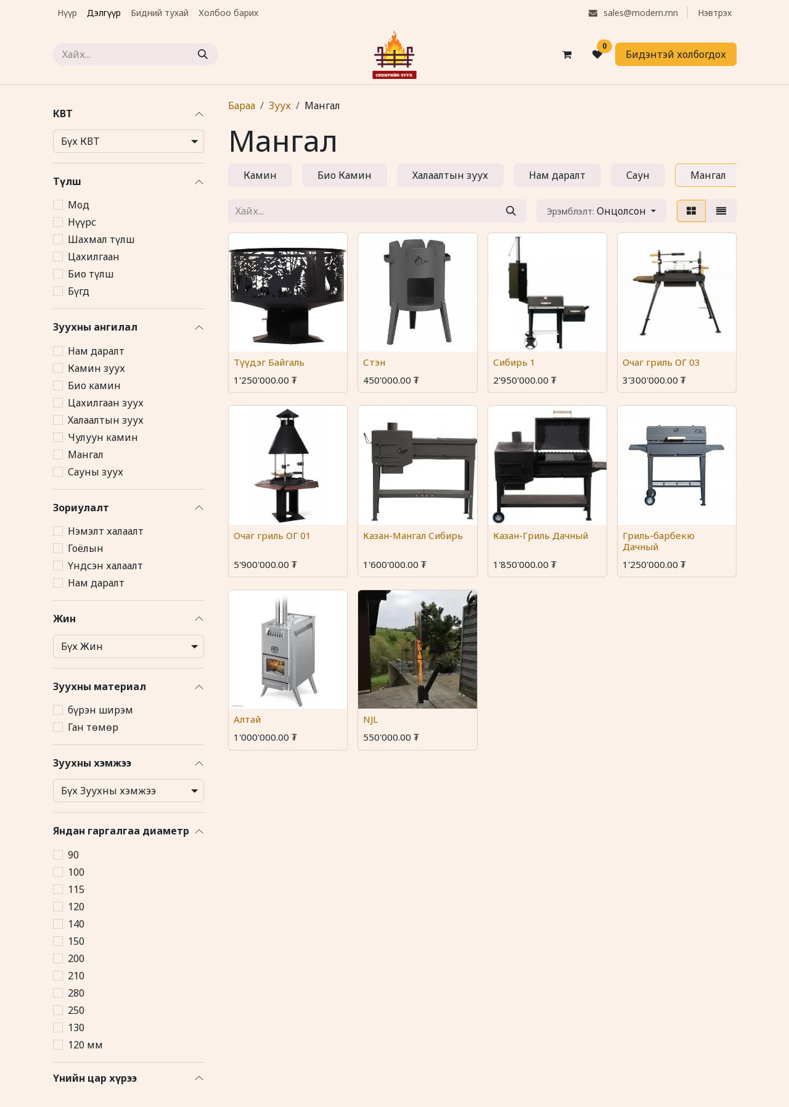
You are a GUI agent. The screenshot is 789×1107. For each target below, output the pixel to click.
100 (76, 872)
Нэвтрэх (715, 13)
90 (73, 855)
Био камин (94, 385)
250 (76, 1010)
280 (76, 993)
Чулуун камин (103, 437)
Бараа (241, 105)
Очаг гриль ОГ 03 (661, 362)
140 (76, 924)
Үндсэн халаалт (105, 565)
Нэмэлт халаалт (106, 531)
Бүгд (78, 291)
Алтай (247, 719)
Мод (78, 205)
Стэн (374, 362)
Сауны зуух (95, 472)
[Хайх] (202, 54)
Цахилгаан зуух (106, 402)
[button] (601, 211)
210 (76, 975)
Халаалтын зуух (106, 420)
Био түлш (90, 274)
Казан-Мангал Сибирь (413, 535)
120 (76, 906)
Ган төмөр (93, 727)
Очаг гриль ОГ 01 (272, 535)
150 (76, 941)
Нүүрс (82, 222)
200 (76, 958)
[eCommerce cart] (566, 54)
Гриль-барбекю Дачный (659, 540)
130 (76, 1027)
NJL (370, 719)
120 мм (85, 1044)
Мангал (86, 454)
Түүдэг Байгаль (269, 362)
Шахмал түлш (101, 239)
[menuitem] (67, 12)
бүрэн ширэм (100, 710)
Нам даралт (96, 351)
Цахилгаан (94, 256)
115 (76, 889)
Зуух (280, 105)
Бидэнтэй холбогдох (676, 54)
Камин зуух (96, 368)
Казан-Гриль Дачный (540, 535)
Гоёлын (86, 548)
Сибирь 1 (514, 362)
